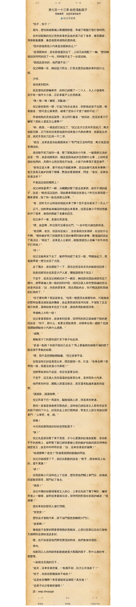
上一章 (58, 3)
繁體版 (68, 604)
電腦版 (40, 604)
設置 (37, 3)
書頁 (99, 3)
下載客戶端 (95, 604)
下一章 (78, 3)
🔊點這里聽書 (68, 18)
